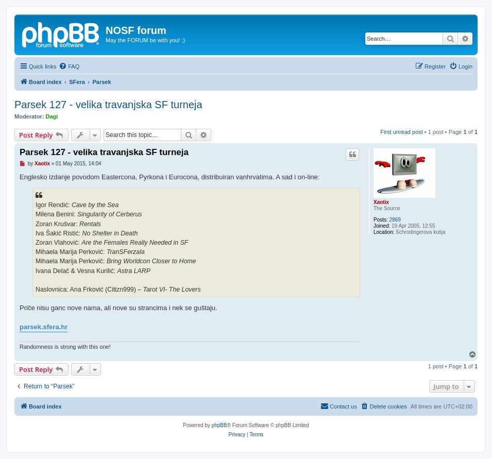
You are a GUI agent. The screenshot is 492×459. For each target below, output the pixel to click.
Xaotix (381, 202)
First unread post (401, 132)
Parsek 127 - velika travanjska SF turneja (108, 104)
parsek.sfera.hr (43, 327)
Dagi (52, 116)
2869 (395, 220)
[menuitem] (69, 66)
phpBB (219, 425)
